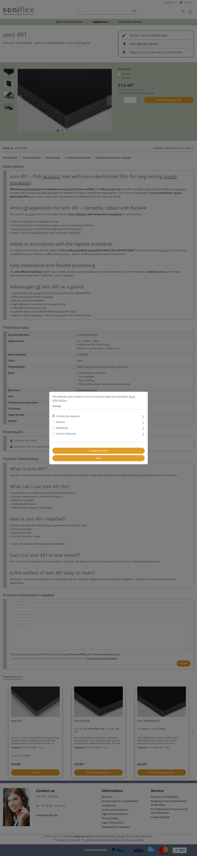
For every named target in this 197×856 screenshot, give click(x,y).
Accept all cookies (98, 450)
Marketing (62, 428)
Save (98, 458)
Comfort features (66, 433)
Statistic (60, 422)
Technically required (68, 416)
